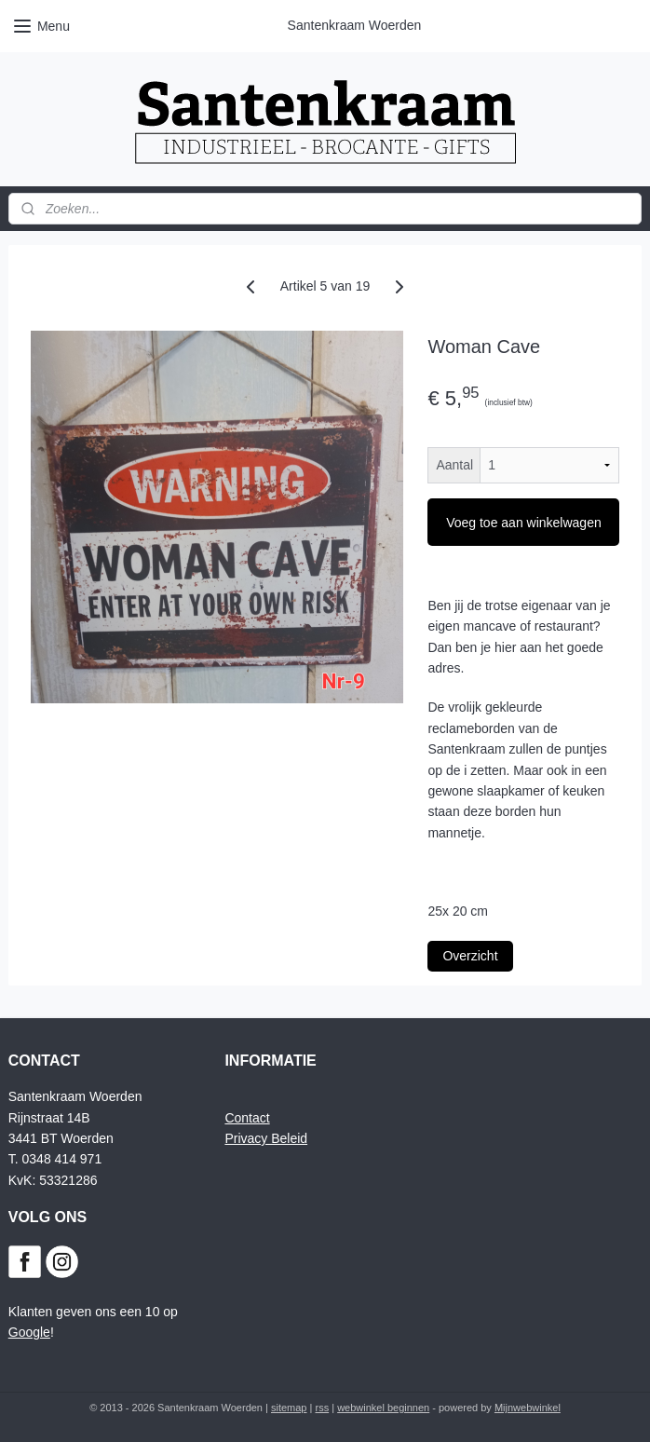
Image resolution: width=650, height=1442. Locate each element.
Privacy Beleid (265, 1138)
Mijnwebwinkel (527, 1407)
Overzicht (469, 955)
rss (322, 1407)
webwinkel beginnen (383, 1407)
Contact (246, 1117)
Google (29, 1332)
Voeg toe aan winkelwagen (524, 522)
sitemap (289, 1407)
